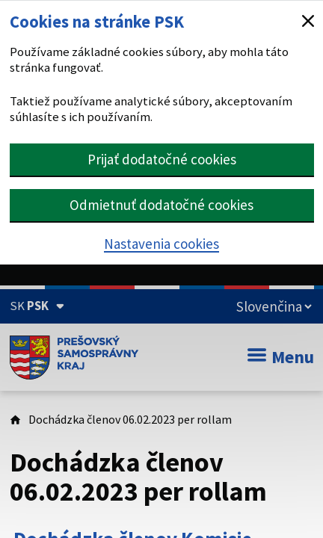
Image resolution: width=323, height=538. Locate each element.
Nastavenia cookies (161, 244)
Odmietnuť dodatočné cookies (161, 205)
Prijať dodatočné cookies (161, 159)
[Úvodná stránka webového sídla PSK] (74, 357)
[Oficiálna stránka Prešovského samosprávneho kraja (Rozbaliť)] (37, 306)
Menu (280, 356)
